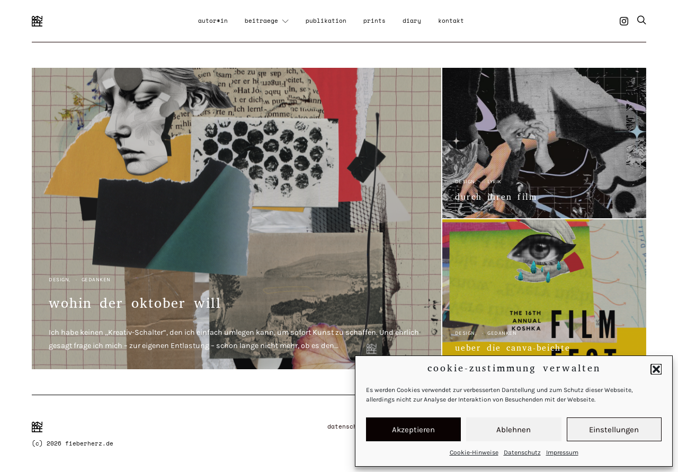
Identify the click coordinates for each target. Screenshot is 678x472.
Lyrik (494, 182)
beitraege (261, 20)
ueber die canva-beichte (512, 349)
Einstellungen (614, 429)
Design (59, 280)
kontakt (451, 20)
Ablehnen (513, 429)
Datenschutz (522, 452)
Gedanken (96, 280)
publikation (326, 20)
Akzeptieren (413, 429)
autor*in (213, 20)
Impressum (562, 452)
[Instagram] (624, 21)
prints (374, 20)
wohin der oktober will (135, 305)
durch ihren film (496, 198)
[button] (656, 369)
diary (412, 20)
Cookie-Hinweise (474, 452)
